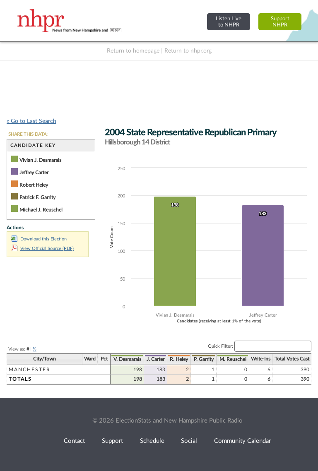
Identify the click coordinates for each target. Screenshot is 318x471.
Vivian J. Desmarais (40, 160)
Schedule (152, 441)
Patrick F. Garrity (37, 197)
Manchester (30, 369)
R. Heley (179, 359)
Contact (74, 441)
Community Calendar (242, 441)
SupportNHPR (280, 21)
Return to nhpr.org (188, 51)
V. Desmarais (127, 359)
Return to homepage (133, 51)
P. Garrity (204, 359)
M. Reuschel (232, 359)
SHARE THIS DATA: (28, 134)
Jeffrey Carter (33, 172)
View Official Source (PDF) (42, 248)
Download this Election (39, 239)
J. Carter (155, 359)
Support (112, 441)
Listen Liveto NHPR (228, 21)
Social (189, 441)
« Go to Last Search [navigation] (31, 121)
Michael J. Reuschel (41, 209)
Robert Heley (33, 185)
